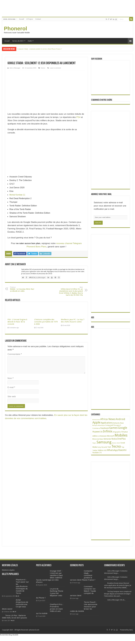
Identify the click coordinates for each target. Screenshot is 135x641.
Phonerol (15, 28)
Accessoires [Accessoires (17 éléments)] (96, 419)
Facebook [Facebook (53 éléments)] (104, 428)
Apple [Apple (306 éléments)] (96, 422)
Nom (10, 378)
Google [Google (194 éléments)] (122, 427)
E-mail (11, 387)
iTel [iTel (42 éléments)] (122, 432)
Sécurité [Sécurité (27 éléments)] (104, 447)
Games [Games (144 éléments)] (113, 427)
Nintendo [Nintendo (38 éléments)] (107, 439)
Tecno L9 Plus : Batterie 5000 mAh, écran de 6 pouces (14, 616)
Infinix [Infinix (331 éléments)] (107, 431)
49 (15, 611)
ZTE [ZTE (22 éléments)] (100, 453)
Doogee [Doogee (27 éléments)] (117, 425)
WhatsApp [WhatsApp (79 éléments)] (112, 450)
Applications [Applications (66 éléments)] (107, 423)
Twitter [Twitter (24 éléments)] (94, 450)
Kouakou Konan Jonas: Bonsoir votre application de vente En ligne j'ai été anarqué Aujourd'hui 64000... (117, 585)
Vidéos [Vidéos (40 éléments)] (100, 450)
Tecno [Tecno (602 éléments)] (116, 446)
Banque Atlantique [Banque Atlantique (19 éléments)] (98, 425)
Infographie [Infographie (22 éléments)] (117, 432)
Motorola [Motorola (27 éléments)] (95, 439)
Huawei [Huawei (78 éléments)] (96, 431)
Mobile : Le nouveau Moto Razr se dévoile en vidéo (23, 289)
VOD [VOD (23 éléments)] (105, 450)
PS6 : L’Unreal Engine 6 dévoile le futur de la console (17, 321)
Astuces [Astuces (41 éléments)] (116, 423)
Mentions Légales (8, 570)
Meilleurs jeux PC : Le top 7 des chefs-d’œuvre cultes (72, 320)
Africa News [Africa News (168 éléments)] (107, 419)
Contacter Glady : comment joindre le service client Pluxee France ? (39, 49)
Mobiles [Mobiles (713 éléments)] (121, 435)
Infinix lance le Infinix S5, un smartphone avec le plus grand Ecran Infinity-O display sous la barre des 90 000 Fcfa (70, 291)
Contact (38, 19)
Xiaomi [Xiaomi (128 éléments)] (122, 450)
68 (18, 596)
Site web (12, 396)
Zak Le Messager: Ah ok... (116, 600)
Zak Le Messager (15, 68)
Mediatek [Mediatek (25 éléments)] (103, 436)
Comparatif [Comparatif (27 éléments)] (109, 425)
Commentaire (15, 354)
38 (13, 620)
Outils (30, 41)
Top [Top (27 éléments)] (122, 447)
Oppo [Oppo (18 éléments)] (94, 443)
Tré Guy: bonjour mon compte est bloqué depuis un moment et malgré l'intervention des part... (117, 594)
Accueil (21, 19)
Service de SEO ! (18, 41)
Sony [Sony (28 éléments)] (99, 447)
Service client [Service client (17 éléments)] (116, 443)
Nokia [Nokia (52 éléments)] (114, 439)
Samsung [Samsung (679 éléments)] (104, 442)
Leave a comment (55, 68)
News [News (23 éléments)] (101, 439)
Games (43, 68)
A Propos (29, 19)
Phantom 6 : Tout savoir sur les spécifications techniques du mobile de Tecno (22, 586)
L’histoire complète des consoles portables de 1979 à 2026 (46, 321)
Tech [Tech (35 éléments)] (109, 447)
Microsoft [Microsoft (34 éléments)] (110, 436)
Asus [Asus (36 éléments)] (122, 423)
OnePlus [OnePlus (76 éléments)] (121, 438)
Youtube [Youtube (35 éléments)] (95, 453)
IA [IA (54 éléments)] (102, 432)
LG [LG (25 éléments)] (99, 436)
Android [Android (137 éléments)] (120, 419)
